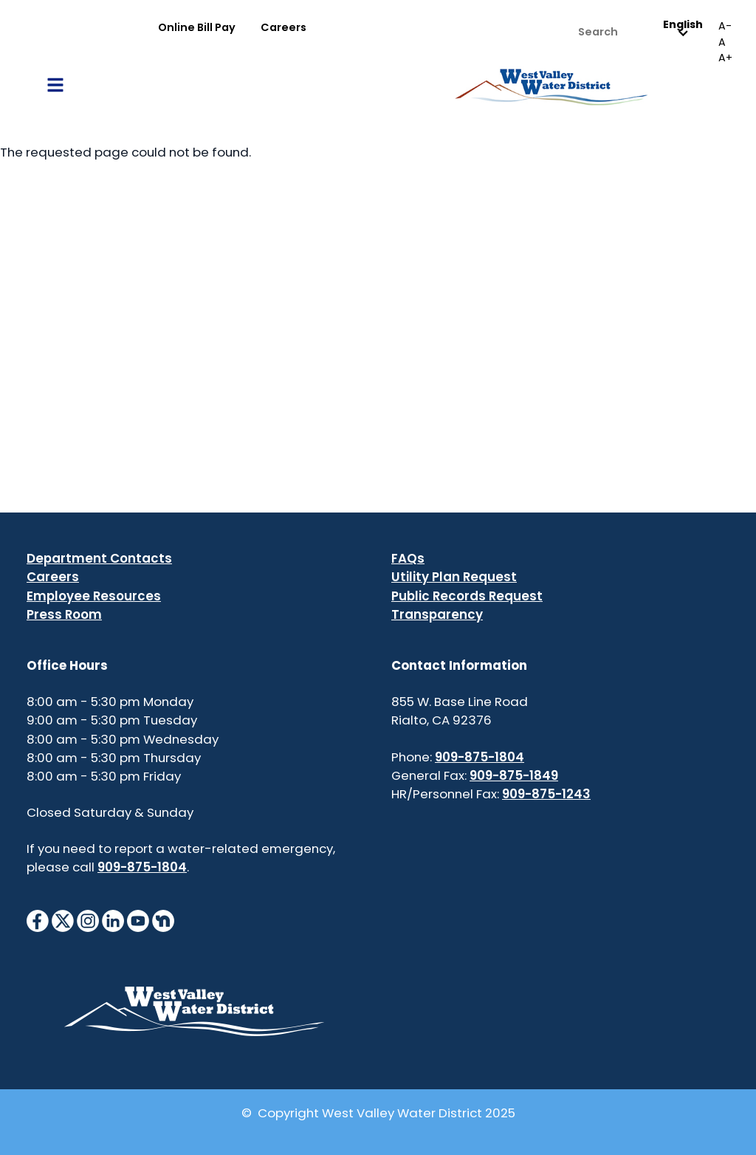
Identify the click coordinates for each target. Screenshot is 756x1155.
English (683, 28)
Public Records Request (467, 596)
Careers (283, 27)
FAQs (408, 558)
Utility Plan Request (454, 577)
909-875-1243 (546, 794)
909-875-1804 (142, 867)
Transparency (437, 614)
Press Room (64, 614)
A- (725, 25)
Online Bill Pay (197, 27)
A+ (725, 57)
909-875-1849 (514, 775)
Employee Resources (94, 596)
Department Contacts (99, 558)
